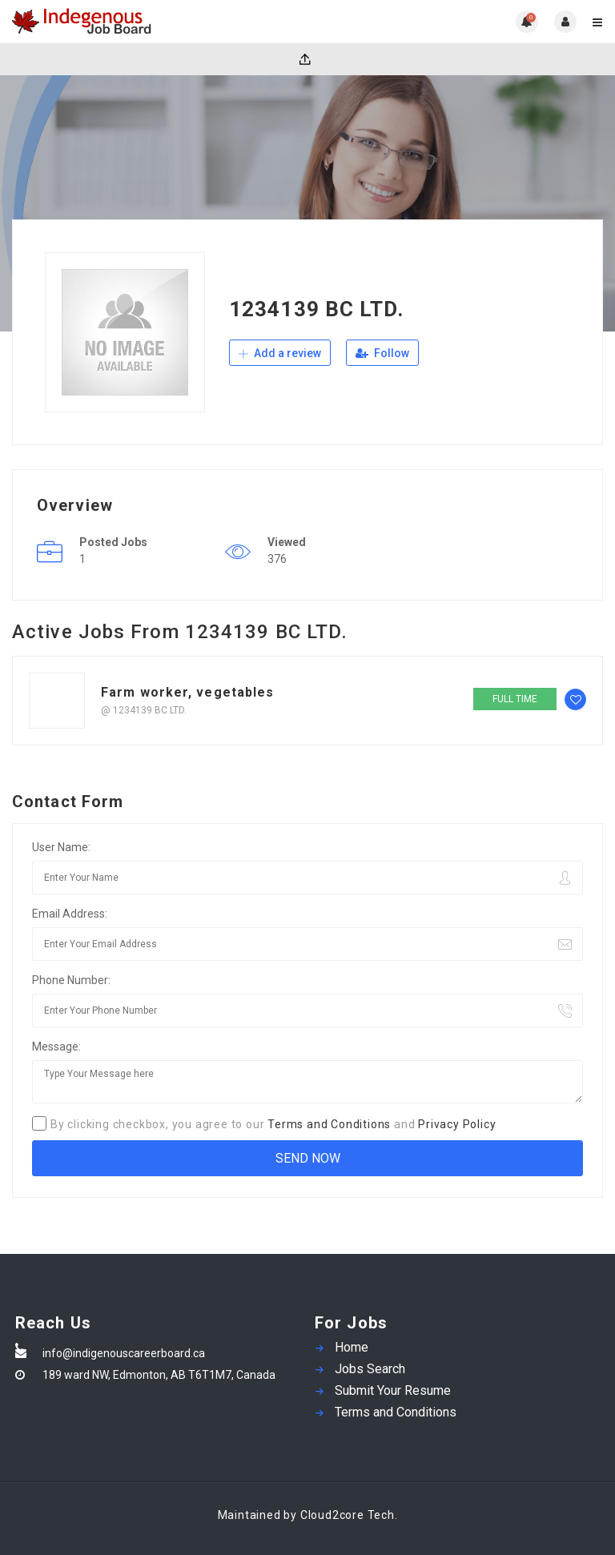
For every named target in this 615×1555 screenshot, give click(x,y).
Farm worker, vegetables (187, 692)
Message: (56, 1046)
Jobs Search (370, 1368)
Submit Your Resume (393, 1390)
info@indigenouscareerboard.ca (123, 1353)
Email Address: (69, 913)
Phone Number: (71, 980)
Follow (382, 353)
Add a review (280, 353)
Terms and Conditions (329, 1124)
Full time (514, 699)
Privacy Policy (457, 1124)
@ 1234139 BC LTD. (144, 710)
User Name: (61, 847)
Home (351, 1347)
